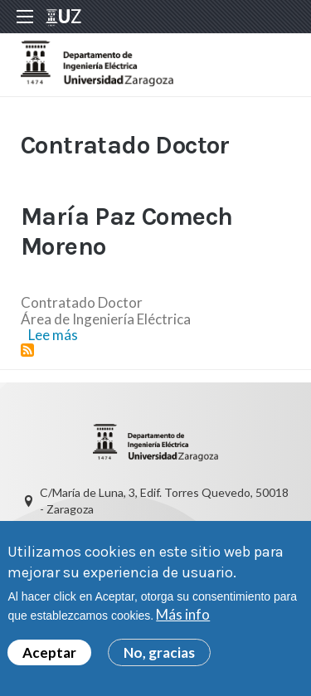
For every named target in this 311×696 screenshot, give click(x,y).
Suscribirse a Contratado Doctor (27, 350)
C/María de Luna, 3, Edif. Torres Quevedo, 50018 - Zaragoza (164, 500)
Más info (183, 616)
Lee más (53, 334)
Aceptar (49, 654)
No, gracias (159, 654)
